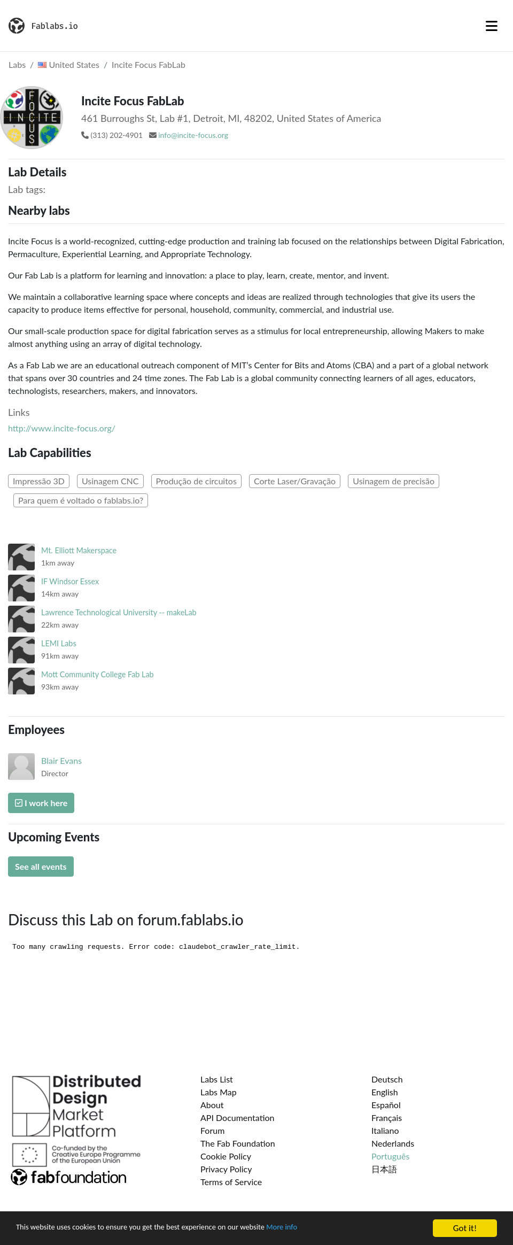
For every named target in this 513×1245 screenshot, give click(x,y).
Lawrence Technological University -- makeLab (119, 612)
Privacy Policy (226, 1169)
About (212, 1105)
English (384, 1092)
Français (386, 1117)
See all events (41, 866)
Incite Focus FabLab (148, 64)
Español (386, 1105)
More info (328, 1228)
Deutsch (387, 1079)
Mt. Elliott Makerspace (78, 550)
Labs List (216, 1079)
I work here (41, 803)
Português (390, 1156)
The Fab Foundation (237, 1143)
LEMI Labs (58, 643)
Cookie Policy (225, 1156)
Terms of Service (231, 1182)
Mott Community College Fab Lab (97, 674)
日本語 (384, 1169)
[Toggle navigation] (491, 26)
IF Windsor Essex (70, 581)
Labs (17, 64)
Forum (212, 1130)
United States (68, 64)
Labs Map (218, 1092)
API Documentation (237, 1117)
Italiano (385, 1130)
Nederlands (392, 1143)
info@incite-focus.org (193, 135)
